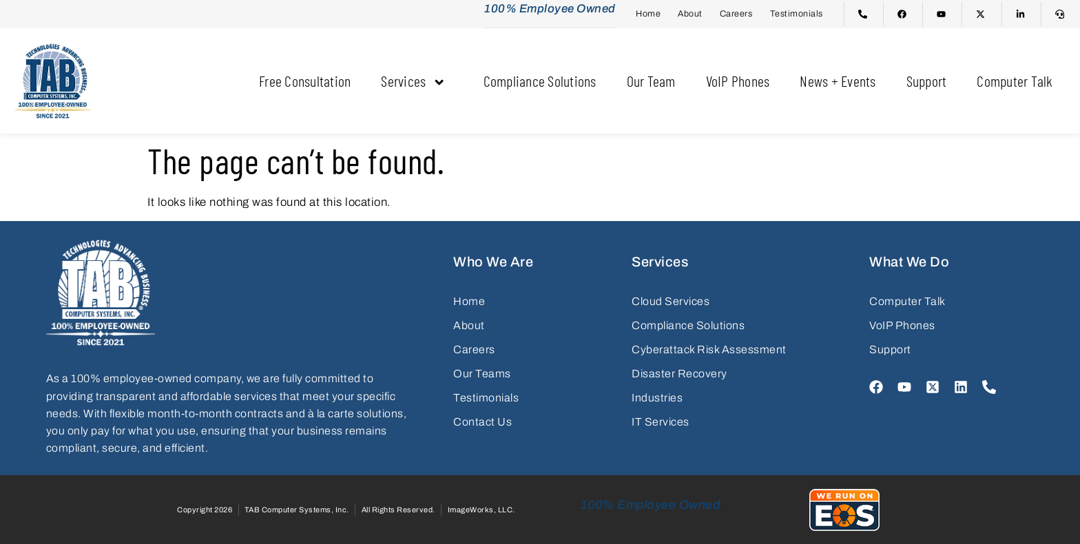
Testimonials (796, 13)
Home (648, 13)
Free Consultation (305, 80)
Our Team (651, 80)
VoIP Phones (738, 80)
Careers (736, 13)
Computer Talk (1014, 80)
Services (417, 80)
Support (926, 80)
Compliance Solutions (540, 80)
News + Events (837, 80)
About (690, 13)
